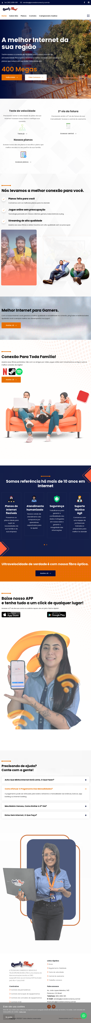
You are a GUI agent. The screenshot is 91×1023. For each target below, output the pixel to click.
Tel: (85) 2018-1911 (10, 2)
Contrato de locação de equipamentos (25, 994)
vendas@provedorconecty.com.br (35, 2)
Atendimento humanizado (35, 507)
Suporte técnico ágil (80, 509)
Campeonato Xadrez (48, 16)
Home (4, 16)
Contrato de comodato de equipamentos (26, 998)
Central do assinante (56, 976)
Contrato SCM (16, 1002)
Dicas (51, 964)
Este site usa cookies (14, 1007)
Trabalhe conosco (55, 980)
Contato (32, 16)
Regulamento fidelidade (57, 968)
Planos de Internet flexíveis (11, 509)
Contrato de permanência (20, 990)
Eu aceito (9, 1017)
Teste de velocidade (56, 972)
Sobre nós (13, 16)
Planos (23, 16)
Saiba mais (22, 1012)
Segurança (57, 506)
